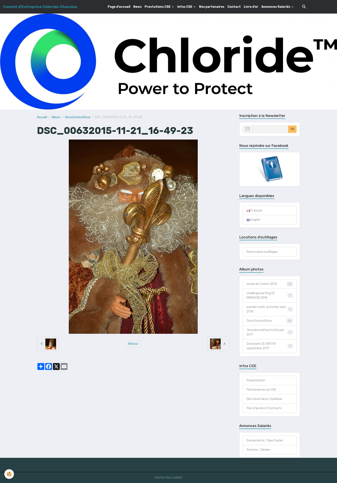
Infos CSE (185, 7)
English (253, 220)
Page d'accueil (119, 7)
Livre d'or (251, 7)
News (137, 7)
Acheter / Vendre (258, 450)
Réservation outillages (262, 252)
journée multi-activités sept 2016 (270, 309)
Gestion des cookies (168, 477)
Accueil (42, 117)
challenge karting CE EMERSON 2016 (270, 295)
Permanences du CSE (261, 389)
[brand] (40, 6)
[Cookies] (9, 474)
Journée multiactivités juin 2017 (270, 332)
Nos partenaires (211, 7)
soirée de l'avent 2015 (270, 284)
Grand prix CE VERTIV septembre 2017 (270, 346)
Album (56, 117)
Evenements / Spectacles (265, 440)
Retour (133, 344)
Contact (234, 7)
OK (292, 129)
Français (254, 210)
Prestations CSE (158, 7)
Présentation (256, 380)
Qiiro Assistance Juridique (264, 399)
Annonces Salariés (276, 7)
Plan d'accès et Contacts (264, 408)
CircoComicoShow (77, 117)
